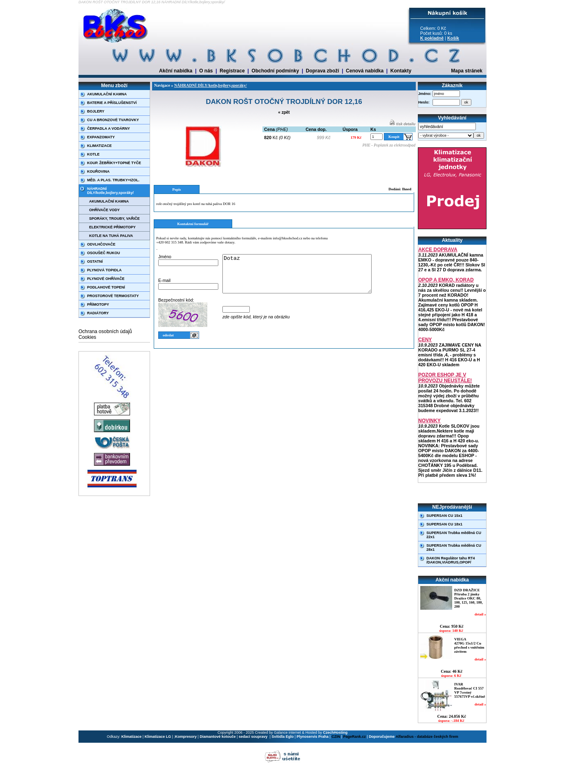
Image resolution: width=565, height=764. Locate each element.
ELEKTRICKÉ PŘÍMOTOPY (112, 227)
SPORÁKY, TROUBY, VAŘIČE (114, 218)
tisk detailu (402, 124)
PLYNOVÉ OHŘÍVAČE (106, 279)
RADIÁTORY (98, 313)
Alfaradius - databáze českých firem (427, 737)
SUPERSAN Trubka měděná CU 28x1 (453, 547)
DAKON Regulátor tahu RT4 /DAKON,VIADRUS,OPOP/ (450, 560)
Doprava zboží (322, 71)
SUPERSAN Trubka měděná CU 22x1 (453, 535)
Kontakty (400, 71)
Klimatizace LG (158, 737)
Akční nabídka (175, 71)
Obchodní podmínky (275, 71)
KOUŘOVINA (98, 171)
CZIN (336, 737)
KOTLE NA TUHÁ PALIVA (111, 236)
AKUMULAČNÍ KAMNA (107, 94)
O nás (206, 71)
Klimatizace (131, 737)
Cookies (87, 337)
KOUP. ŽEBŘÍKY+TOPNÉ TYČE (114, 163)
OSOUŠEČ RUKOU (103, 253)
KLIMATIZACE (99, 146)
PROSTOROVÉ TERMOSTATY (113, 296)
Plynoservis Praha (313, 737)
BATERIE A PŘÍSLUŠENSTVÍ (112, 103)
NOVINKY (429, 421)
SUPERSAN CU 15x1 (444, 516)
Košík (453, 38)
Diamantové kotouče (217, 737)
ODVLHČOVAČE (101, 244)
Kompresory (186, 737)
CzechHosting (335, 732)
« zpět (283, 112)
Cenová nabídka (364, 71)
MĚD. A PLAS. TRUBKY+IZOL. (113, 180)
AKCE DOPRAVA (437, 249)
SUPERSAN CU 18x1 (444, 524)
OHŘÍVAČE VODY (104, 210)
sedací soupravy (254, 737)
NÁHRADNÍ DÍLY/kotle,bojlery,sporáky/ (110, 191)
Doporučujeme (382, 737)
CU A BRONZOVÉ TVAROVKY (113, 120)
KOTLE (93, 154)
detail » (480, 614)
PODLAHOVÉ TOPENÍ (106, 287)
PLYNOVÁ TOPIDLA (104, 270)
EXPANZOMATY (101, 137)
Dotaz (305, 277)
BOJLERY (95, 111)
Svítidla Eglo (282, 737)
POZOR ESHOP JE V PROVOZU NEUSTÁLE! (445, 377)
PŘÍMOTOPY (98, 304)
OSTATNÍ (95, 261)
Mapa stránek (466, 71)
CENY (425, 340)
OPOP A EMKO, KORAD (446, 280)
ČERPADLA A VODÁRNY (108, 128)
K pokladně (432, 38)
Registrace (232, 71)
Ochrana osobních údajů (105, 331)
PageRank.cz (354, 737)
